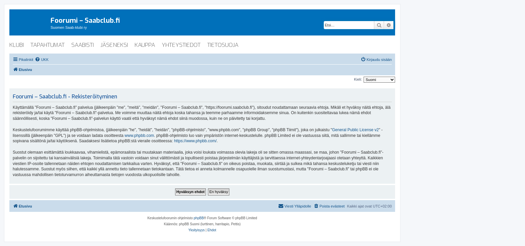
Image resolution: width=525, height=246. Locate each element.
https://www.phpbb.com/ (195, 141)
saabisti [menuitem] (82, 45)
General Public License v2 (355, 130)
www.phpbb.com (139, 135)
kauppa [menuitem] (145, 45)
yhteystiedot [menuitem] (181, 45)
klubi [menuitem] (16, 45)
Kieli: (358, 79)
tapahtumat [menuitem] (47, 45)
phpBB (199, 218)
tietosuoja (222, 45)
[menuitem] (42, 60)
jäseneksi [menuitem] (114, 45)
